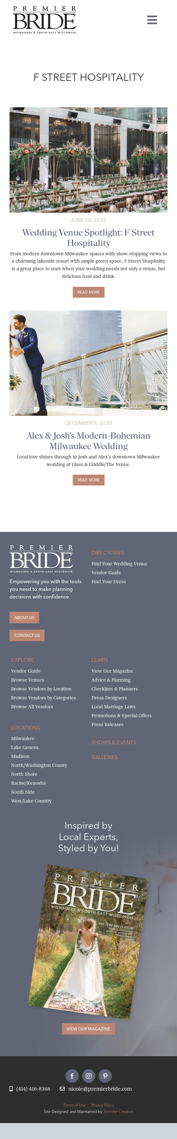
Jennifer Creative (118, 1111)
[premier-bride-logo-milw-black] (44, 8)
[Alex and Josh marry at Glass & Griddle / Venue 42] (88, 312)
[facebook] (72, 1076)
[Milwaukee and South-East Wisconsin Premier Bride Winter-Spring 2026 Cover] (98, 874)
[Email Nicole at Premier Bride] (96, 1089)
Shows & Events (114, 742)
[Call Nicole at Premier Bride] (30, 1089)
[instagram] (88, 1076)
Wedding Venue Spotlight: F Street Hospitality (88, 238)
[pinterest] (105, 1076)
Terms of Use (74, 1105)
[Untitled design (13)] (88, 109)
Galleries (105, 757)
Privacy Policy (103, 1105)
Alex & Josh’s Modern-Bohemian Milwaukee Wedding (89, 441)
